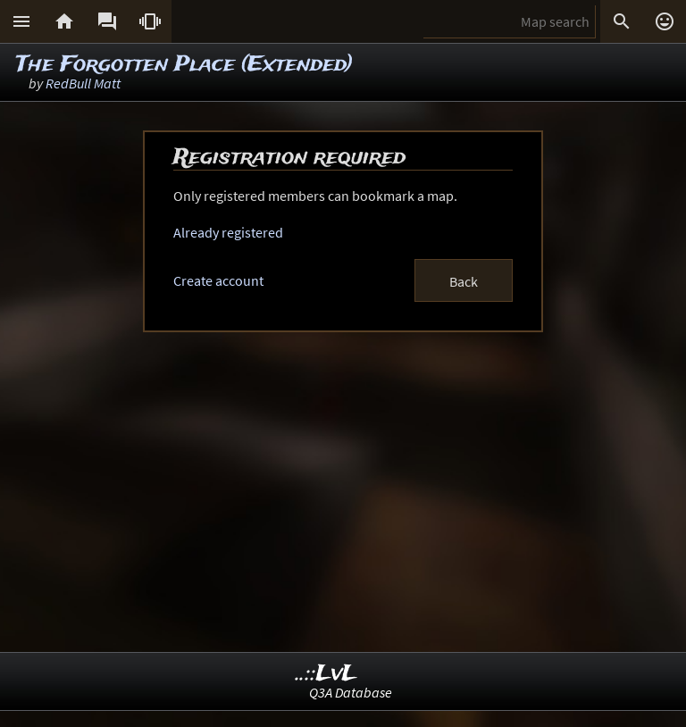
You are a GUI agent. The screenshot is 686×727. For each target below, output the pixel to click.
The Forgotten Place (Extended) (184, 64)
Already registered (228, 232)
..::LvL (326, 673)
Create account (218, 280)
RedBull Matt (83, 83)
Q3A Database (350, 692)
